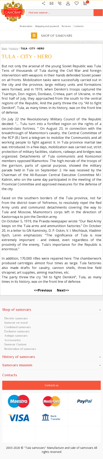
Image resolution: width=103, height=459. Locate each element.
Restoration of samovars (20, 348)
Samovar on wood (16, 322)
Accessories (12, 340)
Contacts (78, 26)
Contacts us (52, 385)
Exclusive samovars (17, 331)
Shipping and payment (47, 26)
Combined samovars (17, 327)
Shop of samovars (51, 35)
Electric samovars (16, 318)
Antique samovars (16, 335)
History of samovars (51, 357)
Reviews (66, 26)
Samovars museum (51, 365)
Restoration (26, 26)
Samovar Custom (15, 344)
